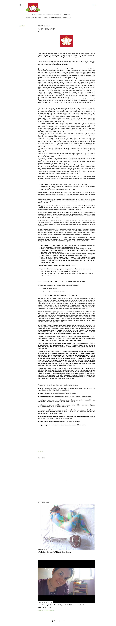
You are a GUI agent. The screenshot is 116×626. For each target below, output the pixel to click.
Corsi (40, 17)
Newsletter (66, 17)
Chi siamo (33, 17)
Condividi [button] (22, 26)
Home (27, 17)
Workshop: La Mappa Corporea (54, 552)
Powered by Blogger (58, 621)
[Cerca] (94, 5)
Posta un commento (49, 555)
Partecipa (45, 17)
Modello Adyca (55, 17)
